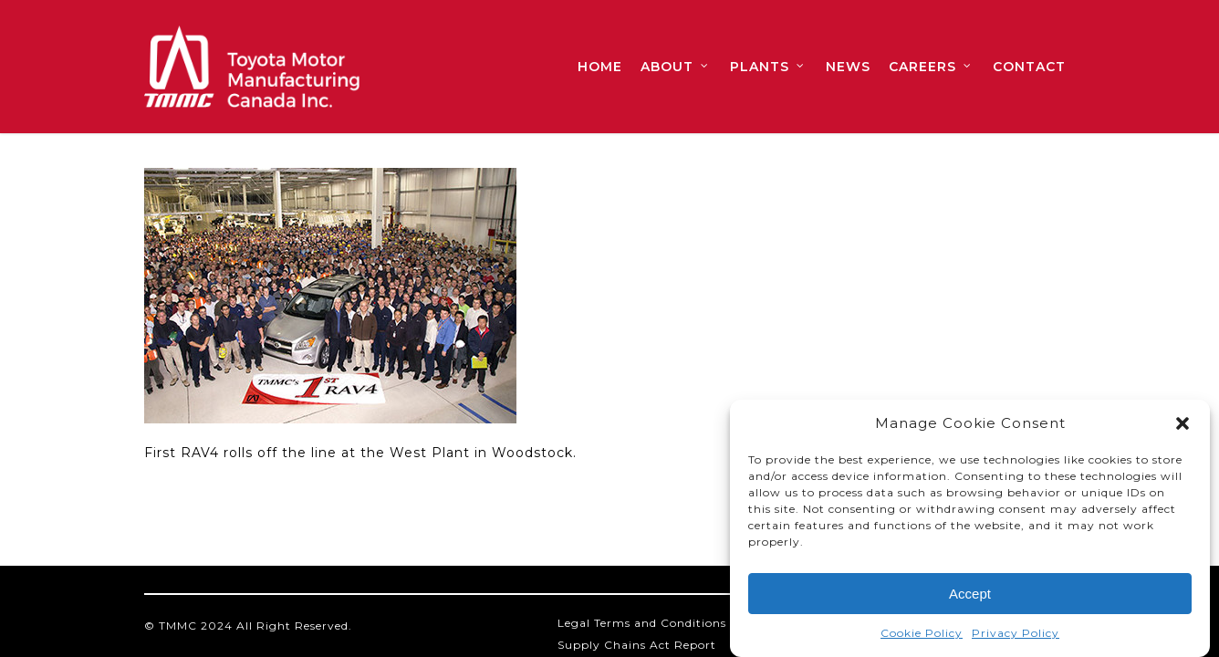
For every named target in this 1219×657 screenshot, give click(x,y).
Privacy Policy (1015, 636)
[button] (1182, 427)
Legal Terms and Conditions (641, 623)
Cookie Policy (921, 636)
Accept (970, 596)
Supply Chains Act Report (636, 645)
